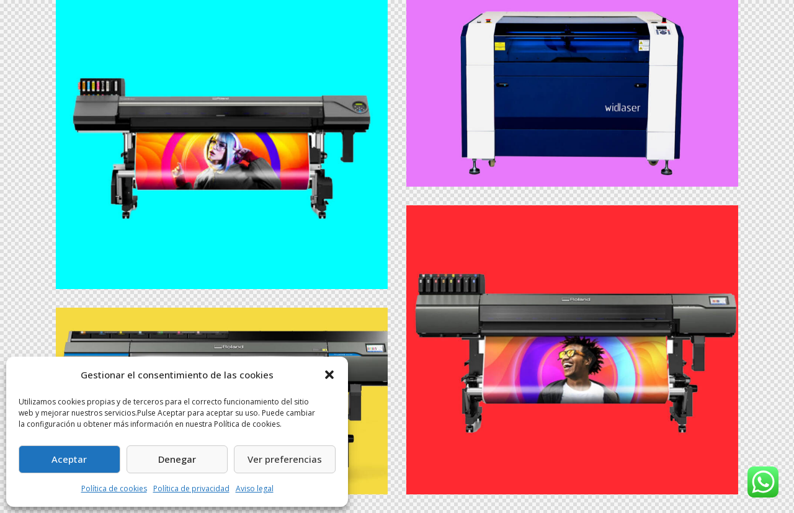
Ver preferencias (285, 459)
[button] (329, 374)
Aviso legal (255, 488)
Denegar (177, 459)
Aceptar (69, 459)
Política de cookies (114, 488)
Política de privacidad (191, 488)
